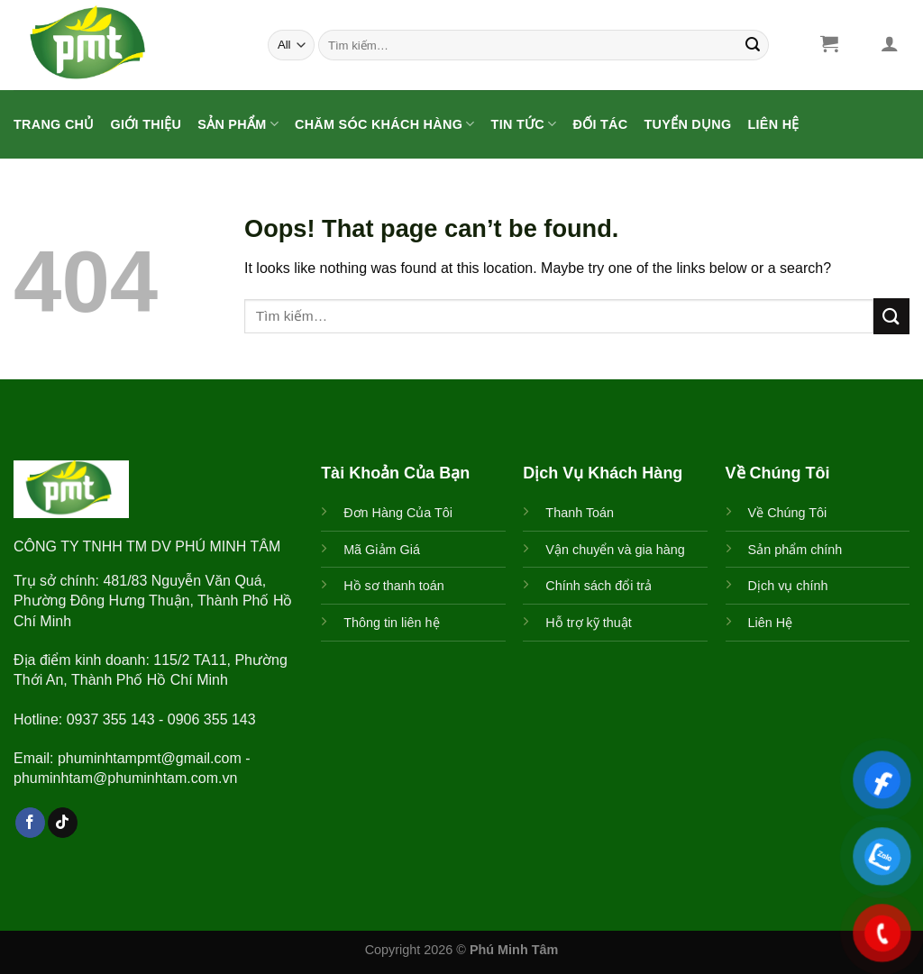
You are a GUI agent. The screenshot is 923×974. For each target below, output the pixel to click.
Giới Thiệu (146, 124)
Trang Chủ (54, 124)
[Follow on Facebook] (30, 822)
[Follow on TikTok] (63, 822)
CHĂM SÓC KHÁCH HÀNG (385, 123)
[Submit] (752, 45)
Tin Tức (524, 123)
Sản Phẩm (238, 123)
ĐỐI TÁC (599, 124)
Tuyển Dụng (687, 124)
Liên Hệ (774, 124)
